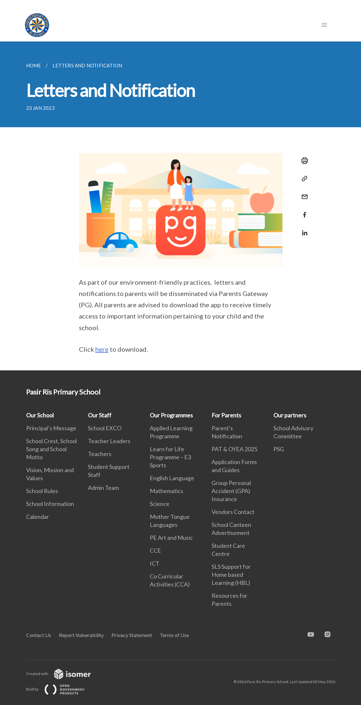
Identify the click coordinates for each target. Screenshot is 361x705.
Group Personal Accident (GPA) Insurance (231, 490)
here (102, 349)
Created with (63, 673)
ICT (154, 563)
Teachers (99, 453)
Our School (40, 415)
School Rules (42, 490)
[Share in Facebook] (303, 211)
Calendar (37, 516)
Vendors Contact (233, 511)
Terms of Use (174, 635)
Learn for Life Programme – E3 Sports (170, 457)
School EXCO (104, 428)
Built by (60, 689)
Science (159, 503)
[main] (180, 206)
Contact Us (38, 635)
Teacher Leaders (109, 440)
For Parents (226, 415)
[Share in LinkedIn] (303, 229)
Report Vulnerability (81, 635)
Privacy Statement (131, 635)
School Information (50, 503)
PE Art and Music (171, 537)
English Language (172, 477)
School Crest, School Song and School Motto (51, 449)
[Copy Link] (303, 178)
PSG (278, 449)
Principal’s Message (51, 428)
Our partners (289, 415)
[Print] (303, 160)
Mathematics (166, 490)
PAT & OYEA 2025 (234, 449)
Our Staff (99, 415)
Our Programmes (171, 415)
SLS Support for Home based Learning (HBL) (231, 574)
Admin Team (103, 487)
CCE (155, 550)
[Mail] (303, 193)
